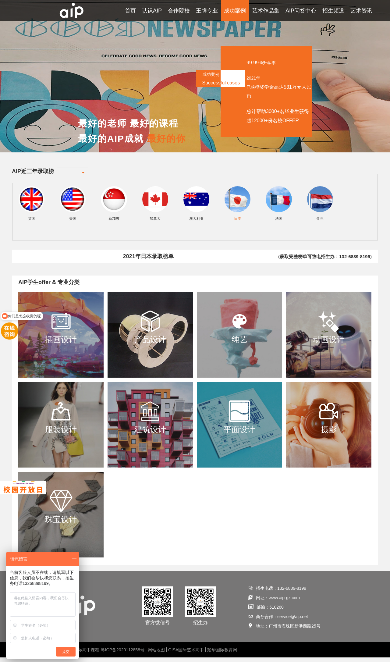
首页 (130, 11)
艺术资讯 (361, 11)
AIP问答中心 (300, 11)
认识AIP (152, 11)
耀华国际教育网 (222, 654)
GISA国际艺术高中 (186, 654)
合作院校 (179, 11)
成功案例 (235, 11)
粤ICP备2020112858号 (122, 654)
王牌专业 (207, 11)
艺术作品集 (265, 11)
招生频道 (333, 11)
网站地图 (156, 654)
